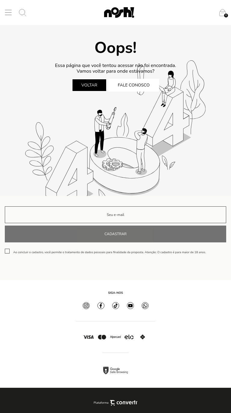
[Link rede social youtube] (130, 305)
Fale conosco (134, 85)
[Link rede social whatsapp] (145, 305)
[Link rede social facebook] (100, 305)
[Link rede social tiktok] (115, 305)
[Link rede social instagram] (86, 305)
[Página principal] (119, 12)
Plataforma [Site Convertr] (115, 403)
